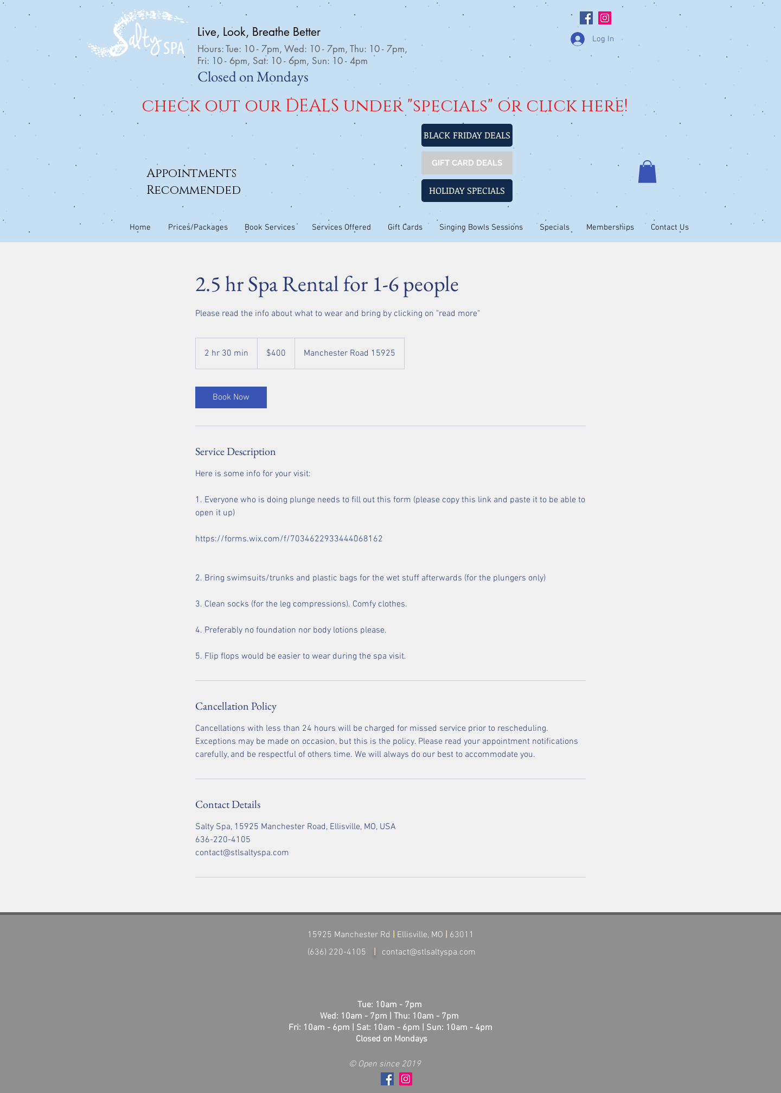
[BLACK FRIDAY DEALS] (467, 135)
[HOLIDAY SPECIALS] (467, 190)
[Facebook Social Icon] (586, 17)
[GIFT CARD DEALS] (467, 162)
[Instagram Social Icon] (604, 17)
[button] (647, 171)
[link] (231, 397)
